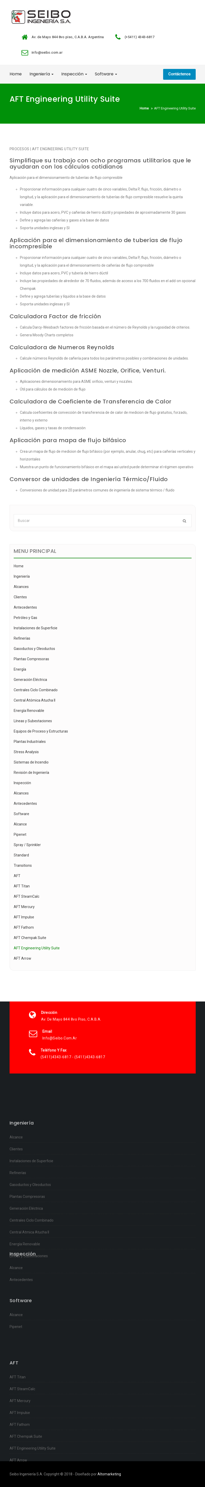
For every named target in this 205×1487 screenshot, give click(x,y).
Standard (21, 855)
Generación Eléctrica (30, 680)
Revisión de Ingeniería (31, 772)
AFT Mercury (24, 907)
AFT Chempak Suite (30, 938)
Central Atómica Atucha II (34, 700)
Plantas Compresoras (31, 659)
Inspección (74, 74)
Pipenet (20, 834)
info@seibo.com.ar (47, 52)
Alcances (21, 587)
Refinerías (22, 638)
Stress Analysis (26, 752)
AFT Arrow (22, 958)
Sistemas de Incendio (31, 762)
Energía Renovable (29, 711)
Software (106, 74)
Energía (20, 669)
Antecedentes (25, 607)
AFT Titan (22, 886)
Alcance (20, 824)
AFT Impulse (24, 917)
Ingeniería (41, 74)
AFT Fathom (24, 927)
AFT (17, 876)
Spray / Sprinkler (27, 845)
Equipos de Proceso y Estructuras (41, 731)
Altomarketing (109, 1474)
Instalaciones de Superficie (35, 628)
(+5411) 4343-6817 (140, 37)
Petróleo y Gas (25, 618)
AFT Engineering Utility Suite (37, 948)
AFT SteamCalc (26, 896)
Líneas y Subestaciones (33, 721)
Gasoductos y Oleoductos (34, 649)
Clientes (20, 597)
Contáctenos (179, 74)
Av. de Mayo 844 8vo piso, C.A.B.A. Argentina (68, 37)
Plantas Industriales (30, 741)
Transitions (23, 865)
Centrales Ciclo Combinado (36, 690)
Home (16, 74)
